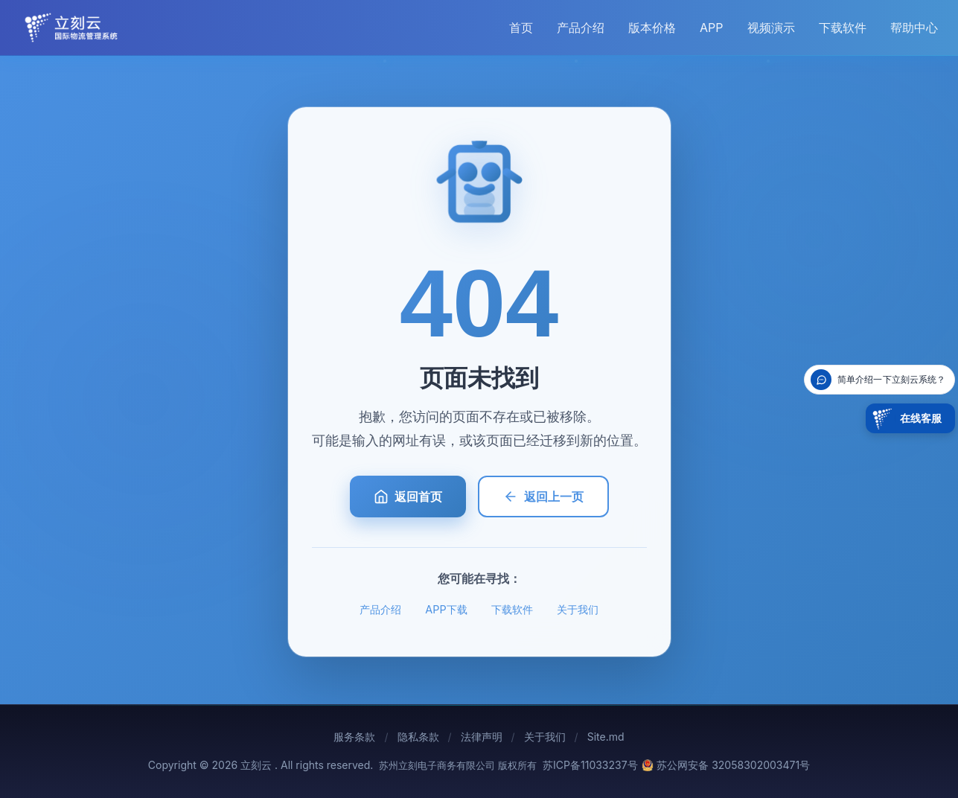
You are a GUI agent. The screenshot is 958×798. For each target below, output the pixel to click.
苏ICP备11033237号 (590, 765)
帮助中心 (914, 27)
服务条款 (354, 736)
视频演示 (771, 27)
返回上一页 (543, 496)
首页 (521, 27)
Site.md (606, 736)
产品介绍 (580, 27)
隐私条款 (418, 736)
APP (711, 27)
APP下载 (446, 609)
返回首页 (408, 496)
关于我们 (577, 609)
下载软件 (842, 27)
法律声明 (481, 736)
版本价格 (652, 27)
